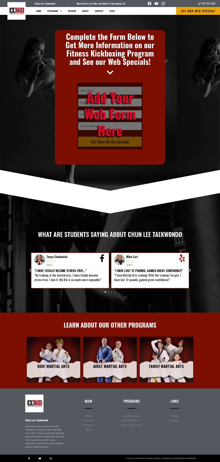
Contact (99, 11)
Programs (54, 11)
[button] (105, 292)
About (85, 11)
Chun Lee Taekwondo (45, 3)
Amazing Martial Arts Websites (184, 458)
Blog (112, 11)
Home (38, 11)
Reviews (72, 11)
